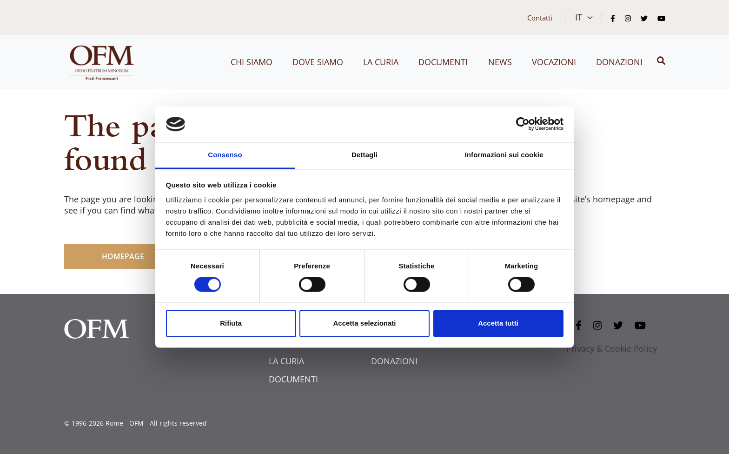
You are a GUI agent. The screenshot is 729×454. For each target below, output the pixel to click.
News (500, 61)
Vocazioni (554, 61)
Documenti (443, 61)
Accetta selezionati (364, 323)
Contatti (539, 17)
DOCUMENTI (293, 379)
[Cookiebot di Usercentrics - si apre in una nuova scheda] (522, 124)
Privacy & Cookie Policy (611, 348)
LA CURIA (286, 361)
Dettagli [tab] (364, 155)
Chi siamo (251, 61)
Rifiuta (231, 323)
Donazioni (619, 61)
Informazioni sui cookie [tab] (504, 155)
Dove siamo (317, 61)
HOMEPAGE (123, 256)
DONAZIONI (394, 361)
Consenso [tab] (225, 155)
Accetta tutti (498, 323)
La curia (380, 61)
